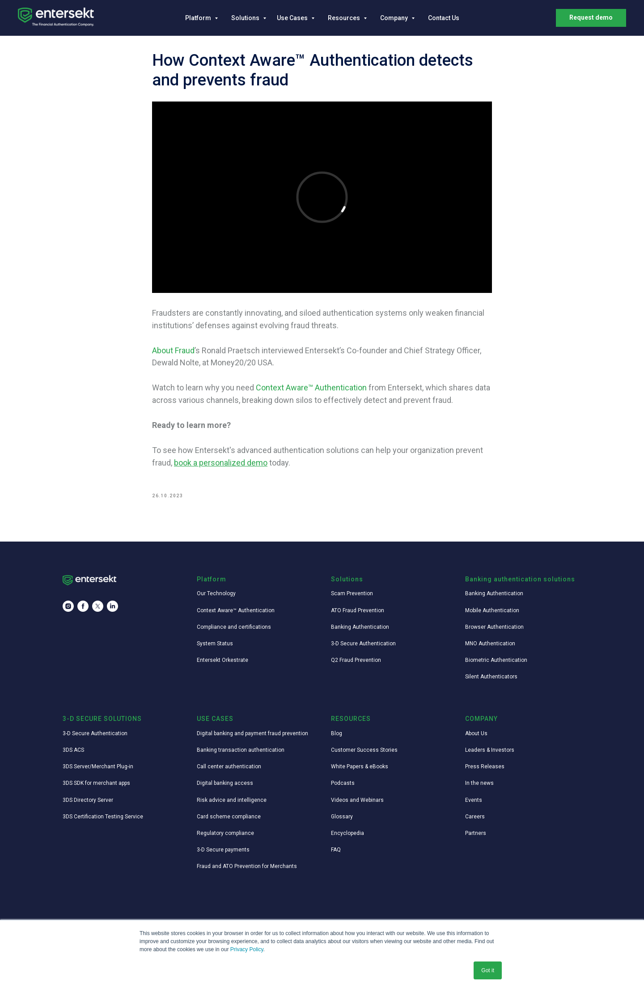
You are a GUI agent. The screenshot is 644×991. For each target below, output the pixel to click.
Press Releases (484, 766)
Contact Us (443, 17)
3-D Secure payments (223, 850)
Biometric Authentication (496, 660)
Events (473, 800)
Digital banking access (225, 783)
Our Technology (216, 593)
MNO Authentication (490, 643)
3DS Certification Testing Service (103, 816)
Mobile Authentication (492, 610)
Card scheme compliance (229, 816)
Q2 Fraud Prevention (356, 660)
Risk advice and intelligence (232, 800)
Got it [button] (487, 970)
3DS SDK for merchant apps (96, 783)
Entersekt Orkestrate (222, 660)
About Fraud (173, 350)
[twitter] (97, 606)
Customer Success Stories (364, 750)
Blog (336, 733)
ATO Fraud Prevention (357, 610)
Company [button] (394, 17)
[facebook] (83, 606)
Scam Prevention (352, 593)
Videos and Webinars (357, 800)
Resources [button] (344, 17)
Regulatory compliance (225, 833)
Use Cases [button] (293, 17)
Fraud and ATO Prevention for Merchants (247, 866)
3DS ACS (73, 750)
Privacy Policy (246, 949)
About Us (476, 733)
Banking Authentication (360, 627)
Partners (475, 833)
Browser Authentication (494, 627)
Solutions (246, 17)
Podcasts (343, 783)
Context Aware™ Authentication (311, 387)
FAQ (336, 850)
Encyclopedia (347, 833)
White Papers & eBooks (359, 766)
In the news (479, 783)
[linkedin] (112, 606)
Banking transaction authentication (240, 750)
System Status (215, 643)
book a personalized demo (220, 462)
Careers (475, 816)
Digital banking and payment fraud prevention (252, 733)
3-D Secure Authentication (363, 643)
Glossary (342, 816)
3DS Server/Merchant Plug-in (98, 766)
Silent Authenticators (491, 676)
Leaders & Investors (489, 750)
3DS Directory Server (88, 800)
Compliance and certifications (234, 627)
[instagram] (68, 606)
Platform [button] (198, 17)
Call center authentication (229, 766)
